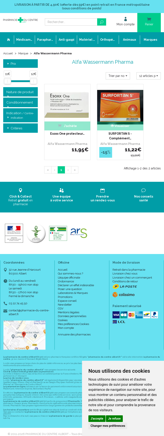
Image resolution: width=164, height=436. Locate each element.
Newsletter (65, 296)
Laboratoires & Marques (73, 284)
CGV (60, 300)
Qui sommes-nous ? (70, 265)
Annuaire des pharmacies (74, 326)
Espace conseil (67, 292)
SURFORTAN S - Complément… (102, 124)
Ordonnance (66, 273)
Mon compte (66, 319)
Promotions (65, 288)
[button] (118, 76)
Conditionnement (19, 103)
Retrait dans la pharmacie (129, 261)
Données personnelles (72, 308)
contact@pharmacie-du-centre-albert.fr (29, 304)
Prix (11, 64)
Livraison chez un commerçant (132, 269)
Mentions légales (68, 304)
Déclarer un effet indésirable (76, 277)
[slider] (7, 82)
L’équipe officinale (69, 269)
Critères (14, 129)
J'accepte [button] (97, 418)
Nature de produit (20, 93)
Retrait (20, 189)
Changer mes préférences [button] (108, 425)
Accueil (8, 53)
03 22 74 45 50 (18, 295)
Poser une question (70, 281)
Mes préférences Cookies (73, 315)
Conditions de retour (125, 273)
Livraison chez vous (125, 265)
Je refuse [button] (114, 418)
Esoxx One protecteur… (61, 124)
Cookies (62, 311)
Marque (24, 53)
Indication (20, 116)
